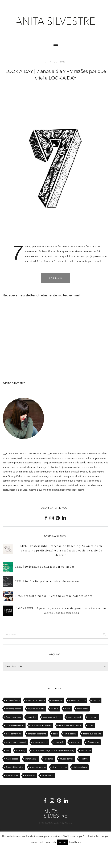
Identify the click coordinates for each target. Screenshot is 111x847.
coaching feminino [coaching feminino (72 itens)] (52, 717)
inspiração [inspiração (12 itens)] (59, 742)
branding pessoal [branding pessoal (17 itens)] (14, 708)
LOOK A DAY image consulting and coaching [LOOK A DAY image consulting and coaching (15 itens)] (53, 750)
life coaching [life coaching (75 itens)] (93, 742)
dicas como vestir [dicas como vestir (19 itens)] (13, 734)
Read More (75, 842)
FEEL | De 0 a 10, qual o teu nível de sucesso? (47, 581)
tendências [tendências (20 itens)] (30, 775)
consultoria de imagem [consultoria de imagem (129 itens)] (41, 725)
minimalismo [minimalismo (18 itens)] (31, 759)
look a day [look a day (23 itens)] (21, 750)
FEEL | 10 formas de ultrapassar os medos (45, 566)
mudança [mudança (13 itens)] (48, 759)
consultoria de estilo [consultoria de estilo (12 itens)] (15, 725)
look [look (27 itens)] (8, 750)
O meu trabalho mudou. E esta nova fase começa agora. (54, 596)
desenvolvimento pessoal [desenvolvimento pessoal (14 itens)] (70, 725)
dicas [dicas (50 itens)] (90, 725)
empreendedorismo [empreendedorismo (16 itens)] (37, 734)
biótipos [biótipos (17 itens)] (96, 700)
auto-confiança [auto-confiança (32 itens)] (13, 700)
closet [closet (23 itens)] (67, 708)
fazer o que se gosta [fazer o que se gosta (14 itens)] (92, 734)
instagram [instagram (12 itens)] (75, 742)
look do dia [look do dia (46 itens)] (86, 750)
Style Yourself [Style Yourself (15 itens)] (12, 775)
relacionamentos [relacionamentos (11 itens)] (38, 767)
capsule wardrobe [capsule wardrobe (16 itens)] (36, 708)
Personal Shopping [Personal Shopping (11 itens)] (14, 767)
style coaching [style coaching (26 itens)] (80, 767)
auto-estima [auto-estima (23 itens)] (57, 700)
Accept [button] (62, 842)
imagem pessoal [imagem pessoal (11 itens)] (40, 742)
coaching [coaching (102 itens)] (32, 717)
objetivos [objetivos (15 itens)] (84, 759)
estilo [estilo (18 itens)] (55, 734)
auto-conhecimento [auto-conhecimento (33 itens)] (35, 700)
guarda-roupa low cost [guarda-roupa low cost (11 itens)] (16, 742)
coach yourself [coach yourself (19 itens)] (74, 717)
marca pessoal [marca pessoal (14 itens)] (12, 759)
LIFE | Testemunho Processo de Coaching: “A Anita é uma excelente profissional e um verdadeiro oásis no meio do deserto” (61, 551)
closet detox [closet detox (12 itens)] (82, 708)
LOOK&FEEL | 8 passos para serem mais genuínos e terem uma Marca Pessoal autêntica (62, 610)
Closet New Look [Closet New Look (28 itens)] (13, 717)
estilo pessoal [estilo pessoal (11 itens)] (70, 734)
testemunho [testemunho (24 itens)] (47, 775)
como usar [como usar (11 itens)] (92, 717)
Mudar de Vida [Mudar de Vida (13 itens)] (66, 759)
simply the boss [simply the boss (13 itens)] (59, 767)
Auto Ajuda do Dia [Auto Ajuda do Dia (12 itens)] (77, 700)
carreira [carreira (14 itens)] (54, 708)
